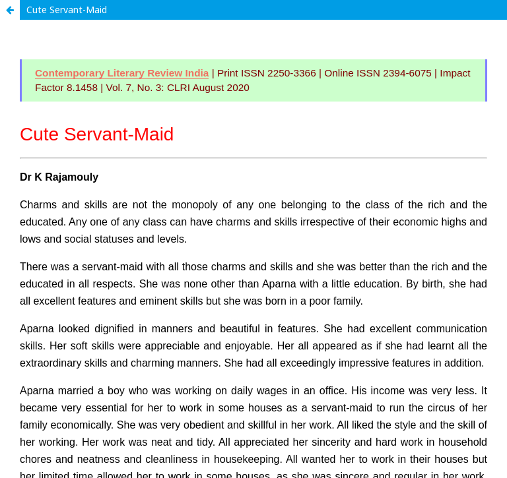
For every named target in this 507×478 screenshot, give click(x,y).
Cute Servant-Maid (66, 9)
